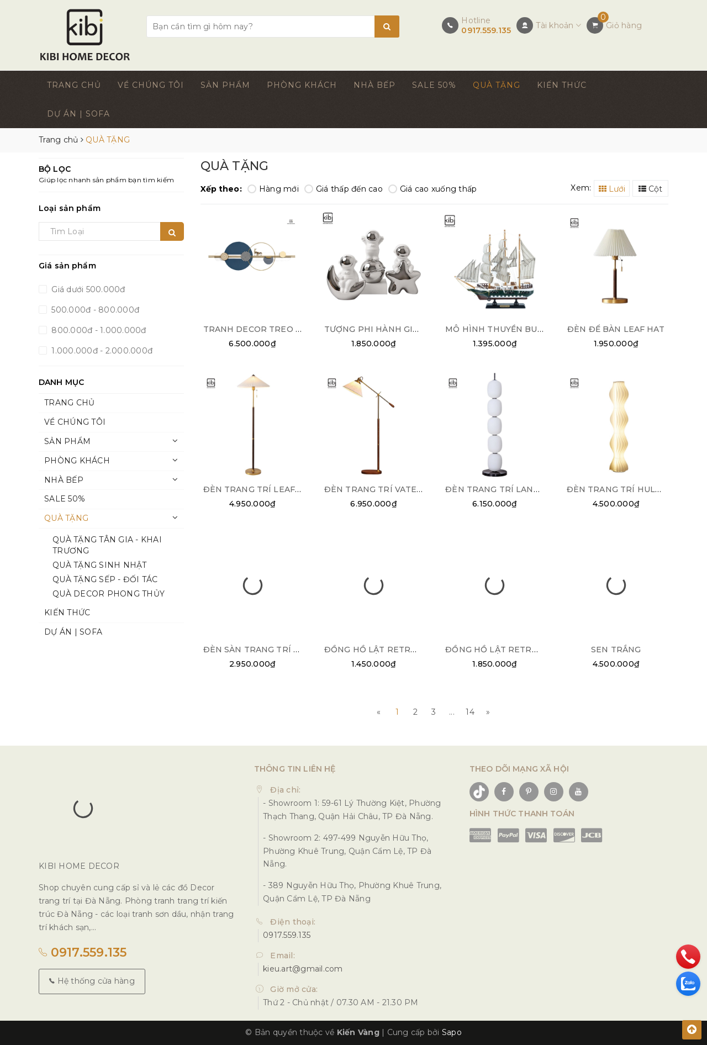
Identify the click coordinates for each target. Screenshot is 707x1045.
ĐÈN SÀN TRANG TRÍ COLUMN (267, 650)
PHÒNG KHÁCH (302, 85)
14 (470, 712)
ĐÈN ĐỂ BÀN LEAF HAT (616, 329)
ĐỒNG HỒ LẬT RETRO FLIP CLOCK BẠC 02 (413, 650)
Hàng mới (273, 189)
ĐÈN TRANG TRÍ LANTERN (501, 489)
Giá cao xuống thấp (432, 189)
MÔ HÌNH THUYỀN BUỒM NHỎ (509, 329)
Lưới (612, 189)
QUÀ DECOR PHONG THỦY (108, 594)
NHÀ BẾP (374, 85)
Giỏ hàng (624, 25)
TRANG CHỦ (74, 85)
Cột (650, 189)
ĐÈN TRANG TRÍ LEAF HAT (259, 489)
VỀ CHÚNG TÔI (151, 85)
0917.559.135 (486, 30)
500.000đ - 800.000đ (94, 310)
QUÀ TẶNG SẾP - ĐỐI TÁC (105, 579)
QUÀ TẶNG (496, 85)
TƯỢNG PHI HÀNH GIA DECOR (387, 329)
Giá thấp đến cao (343, 189)
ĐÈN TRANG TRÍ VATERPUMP (386, 489)
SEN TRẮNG (616, 650)
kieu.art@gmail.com (303, 969)
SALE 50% (434, 85)
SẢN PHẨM (225, 85)
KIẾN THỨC (562, 85)
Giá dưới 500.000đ (87, 289)
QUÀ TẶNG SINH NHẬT (99, 565)
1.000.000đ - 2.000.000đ (100, 351)
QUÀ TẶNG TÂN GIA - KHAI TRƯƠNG (107, 545)
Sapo (452, 1032)
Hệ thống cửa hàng (92, 981)
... (452, 712)
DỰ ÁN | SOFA (78, 114)
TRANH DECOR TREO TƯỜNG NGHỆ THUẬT (294, 329)
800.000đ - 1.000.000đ (97, 330)
